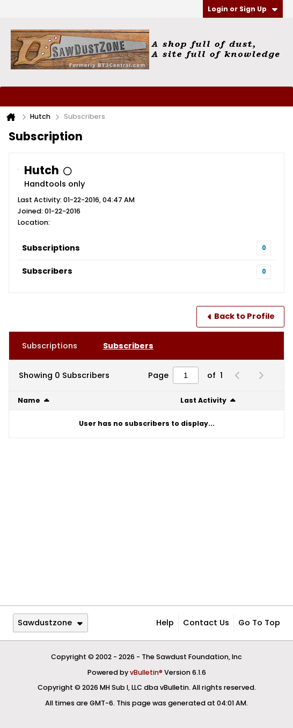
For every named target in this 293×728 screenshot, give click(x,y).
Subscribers (47, 271)
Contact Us (206, 622)
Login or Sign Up (242, 8)
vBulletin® (146, 672)
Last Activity (203, 400)
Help (165, 622)
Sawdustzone (50, 622)
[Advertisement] (146, 521)
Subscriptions (51, 247)
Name (29, 400)
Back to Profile (244, 316)
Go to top (259, 622)
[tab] (49, 346)
